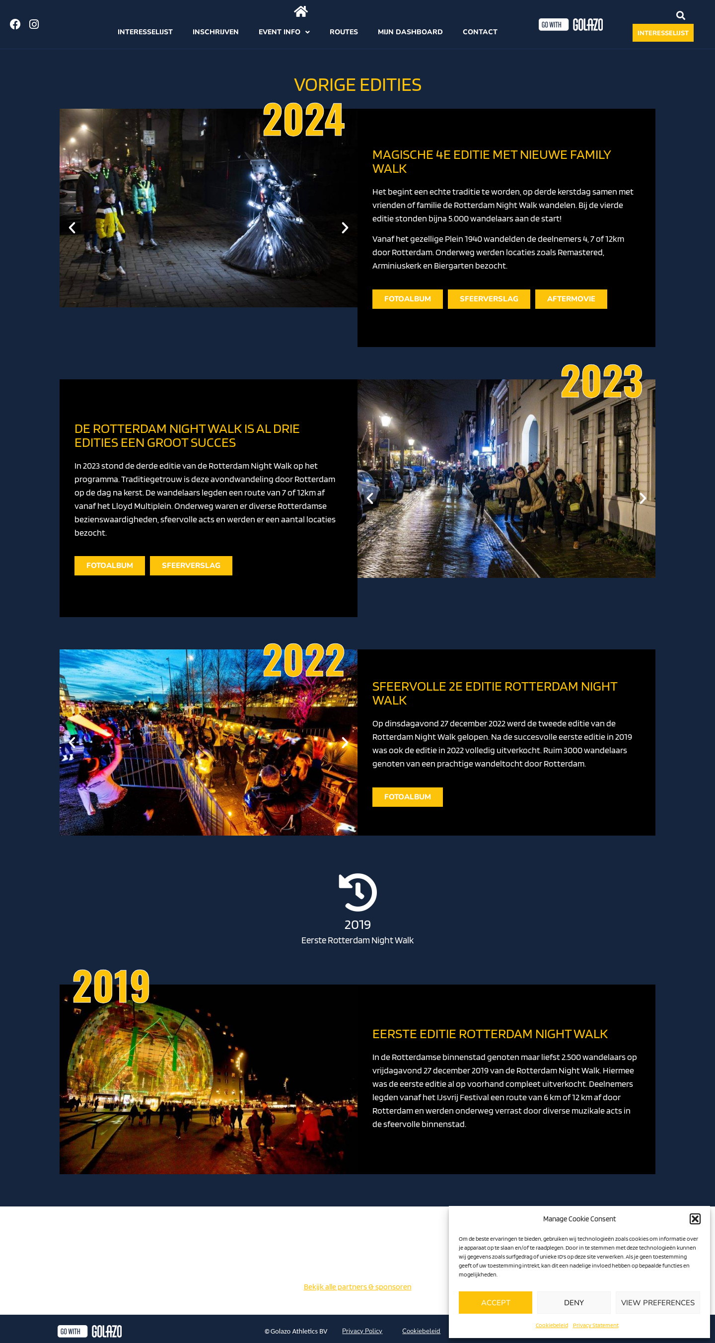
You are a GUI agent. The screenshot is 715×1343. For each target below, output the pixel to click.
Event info (284, 32)
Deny (574, 1303)
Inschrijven (216, 32)
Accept (495, 1303)
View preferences (658, 1303)
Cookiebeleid (552, 1325)
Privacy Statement (596, 1325)
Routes (344, 32)
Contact (480, 32)
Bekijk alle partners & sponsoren (358, 1286)
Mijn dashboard (410, 32)
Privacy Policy (362, 1331)
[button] (695, 1219)
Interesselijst (145, 32)
